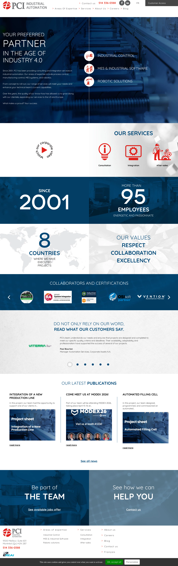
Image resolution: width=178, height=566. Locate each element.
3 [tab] (85, 375)
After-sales (85, 543)
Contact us (89, 3)
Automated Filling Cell (140, 405)
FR (137, 3)
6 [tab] (108, 375)
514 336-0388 (107, 3)
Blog (125, 11)
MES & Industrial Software (116, 69)
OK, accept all (114, 562)
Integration (85, 539)
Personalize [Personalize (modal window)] (132, 562)
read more (14, 456)
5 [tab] (100, 375)
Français (109, 552)
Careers (114, 11)
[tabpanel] (89, 359)
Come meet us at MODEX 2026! (87, 405)
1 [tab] (70, 375)
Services (86, 11)
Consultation (86, 535)
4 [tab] (93, 375)
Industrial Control (109, 56)
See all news (89, 482)
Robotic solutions (108, 82)
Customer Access (157, 3)
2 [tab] (77, 375)
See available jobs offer (44, 520)
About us (100, 11)
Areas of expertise (66, 11)
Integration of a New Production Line (25, 406)
